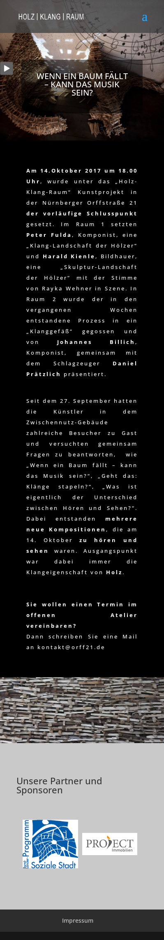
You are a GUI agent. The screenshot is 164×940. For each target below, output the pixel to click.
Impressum (77, 920)
